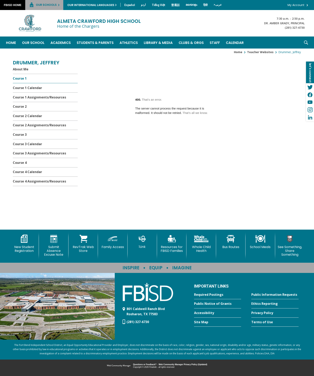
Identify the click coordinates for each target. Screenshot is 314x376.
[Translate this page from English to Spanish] (129, 5)
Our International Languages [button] (90, 5)
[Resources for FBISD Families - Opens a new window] (171, 244)
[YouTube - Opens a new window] (310, 102)
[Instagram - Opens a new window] (310, 110)
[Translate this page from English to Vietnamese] (158, 5)
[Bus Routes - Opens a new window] (231, 242)
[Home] (11, 42)
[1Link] (142, 242)
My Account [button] (296, 5)
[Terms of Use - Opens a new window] (275, 322)
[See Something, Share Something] (290, 246)
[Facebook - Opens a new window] (310, 94)
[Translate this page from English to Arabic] (218, 4)
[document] (194, 139)
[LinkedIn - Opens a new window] (310, 117)
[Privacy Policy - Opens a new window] (275, 313)
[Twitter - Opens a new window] (310, 87)
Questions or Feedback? (144, 364)
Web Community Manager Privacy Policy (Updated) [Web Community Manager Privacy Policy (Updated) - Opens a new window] (183, 364)
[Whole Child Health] (201, 244)
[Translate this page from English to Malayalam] (191, 4)
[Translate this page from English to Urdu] (143, 4)
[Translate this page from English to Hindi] (205, 5)
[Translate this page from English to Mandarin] (175, 5)
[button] (306, 42)
